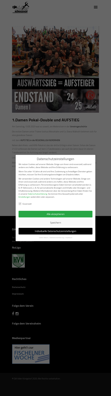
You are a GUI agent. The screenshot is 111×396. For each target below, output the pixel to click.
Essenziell (25, 200)
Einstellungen (24, 193)
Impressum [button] (68, 234)
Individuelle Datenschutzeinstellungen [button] (55, 228)
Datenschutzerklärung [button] (57, 234)
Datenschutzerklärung (37, 190)
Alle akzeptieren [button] (55, 211)
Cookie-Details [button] (43, 234)
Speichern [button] (55, 220)
